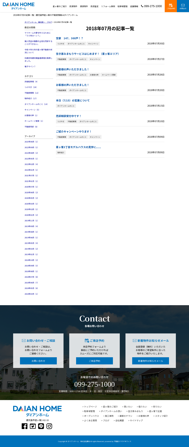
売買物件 (73, 6)
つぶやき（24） (31, 87)
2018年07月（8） (32, 277)
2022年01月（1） (32, 169)
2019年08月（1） (32, 231)
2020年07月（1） (32, 186)
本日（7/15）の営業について (73, 100)
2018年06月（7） (32, 282)
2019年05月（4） (32, 243)
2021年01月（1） (32, 181)
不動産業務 (61, 59)
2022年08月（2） (32, 153)
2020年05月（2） (32, 198)
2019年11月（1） (32, 220)
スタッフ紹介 (161, 415)
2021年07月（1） (32, 175)
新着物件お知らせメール (150, 361)
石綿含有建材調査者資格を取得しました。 (38, 59)
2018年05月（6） (32, 288)
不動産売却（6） (32, 126)
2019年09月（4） (32, 226)
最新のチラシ (125, 415)
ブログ (106, 420)
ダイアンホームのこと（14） (37, 104)
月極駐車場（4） (32, 81)
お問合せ (183, 7)
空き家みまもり (135, 411)
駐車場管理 (123, 6)
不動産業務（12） (32, 92)
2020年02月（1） (32, 209)
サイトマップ (136, 420)
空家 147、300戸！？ (69, 38)
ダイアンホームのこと (76, 43)
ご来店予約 (171, 7)
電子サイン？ (30, 66)
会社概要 (119, 420)
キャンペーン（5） (32, 109)
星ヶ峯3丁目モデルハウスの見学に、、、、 (79, 147)
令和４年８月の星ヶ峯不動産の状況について (38, 51)
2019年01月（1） (32, 254)
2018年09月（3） (32, 265)
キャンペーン (93, 43)
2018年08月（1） (32, 271)
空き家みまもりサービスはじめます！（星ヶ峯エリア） (88, 54)
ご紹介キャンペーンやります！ (74, 131)
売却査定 (94, 6)
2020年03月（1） (32, 203)
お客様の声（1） (32, 115)
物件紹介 (60, 152)
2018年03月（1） (32, 293)
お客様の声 (94, 74)
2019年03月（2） (32, 248)
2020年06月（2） (32, 192)
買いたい (128, 406)
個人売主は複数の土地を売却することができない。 (38, 42)
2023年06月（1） (32, 141)
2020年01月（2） (32, 215)
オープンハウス (91, 415)
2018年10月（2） (32, 260)
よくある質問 (90, 420)
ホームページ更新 (109, 74)
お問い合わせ (38, 361)
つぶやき (60, 43)
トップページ (90, 406)
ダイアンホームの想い (111, 411)
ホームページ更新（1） (34, 121)
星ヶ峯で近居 (155, 411)
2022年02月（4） (32, 164)
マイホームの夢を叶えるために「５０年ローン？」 (38, 34)
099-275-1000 (151, 6)
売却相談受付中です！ (69, 116)
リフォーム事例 (108, 6)
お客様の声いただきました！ (72, 69)
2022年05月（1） (32, 158)
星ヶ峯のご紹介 (60, 6)
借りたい (142, 406)
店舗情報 (134, 6)
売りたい (157, 406)
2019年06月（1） (32, 237)
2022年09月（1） (32, 147)
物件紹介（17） (31, 98)
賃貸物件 (84, 6)
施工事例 (109, 415)
